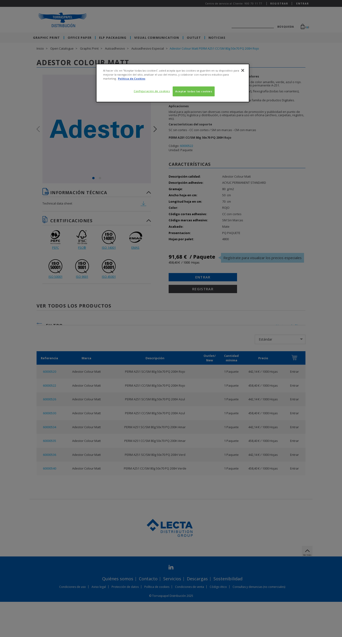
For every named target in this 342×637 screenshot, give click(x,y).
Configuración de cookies (152, 91)
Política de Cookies (131, 78)
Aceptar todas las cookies (193, 91)
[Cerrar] (243, 70)
